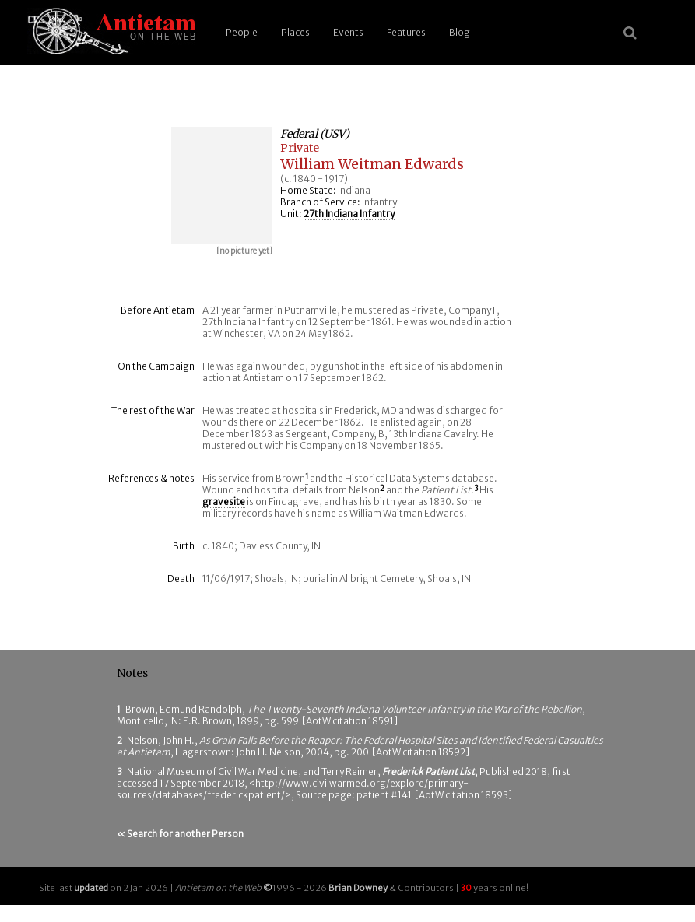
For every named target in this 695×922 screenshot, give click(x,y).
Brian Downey (358, 887)
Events (348, 32)
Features (406, 32)
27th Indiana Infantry (349, 213)
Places (295, 32)
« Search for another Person (180, 834)
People (242, 32)
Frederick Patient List (428, 771)
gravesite (223, 501)
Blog (459, 32)
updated (91, 887)
